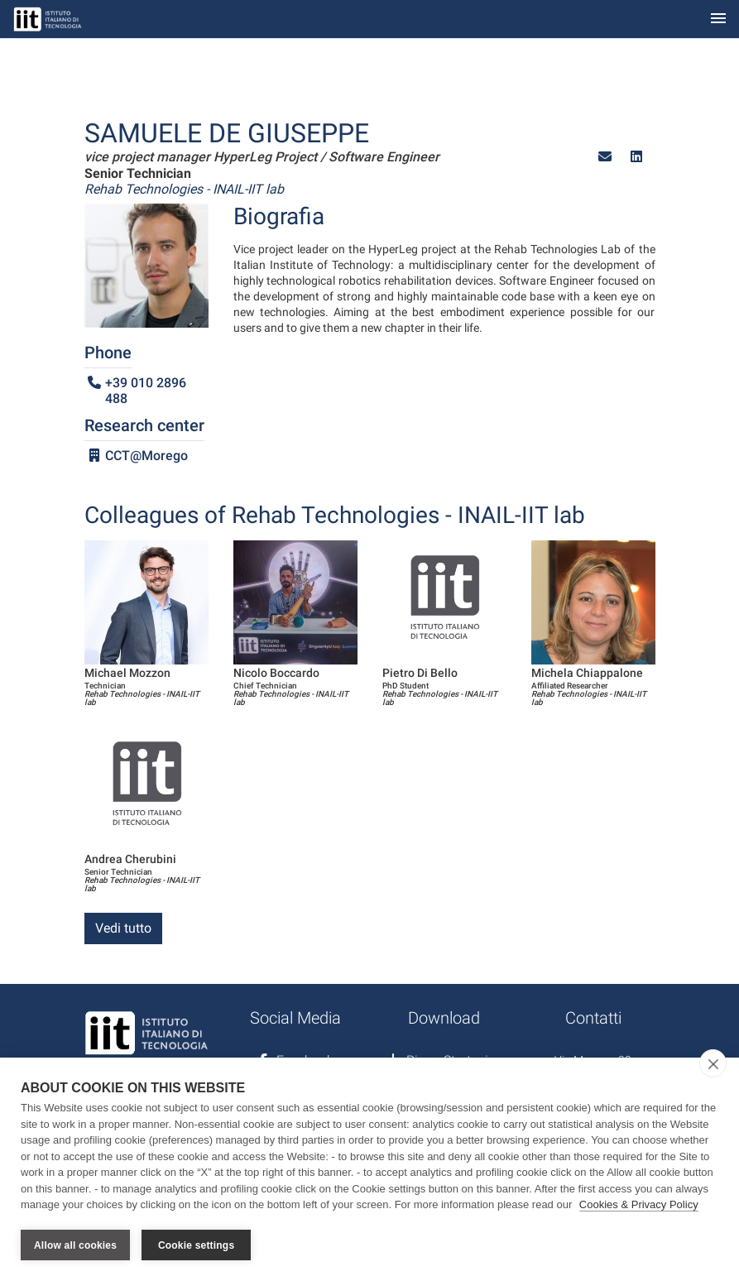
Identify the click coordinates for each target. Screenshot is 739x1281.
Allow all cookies (75, 1245)
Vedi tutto (123, 928)
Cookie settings (196, 1245)
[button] (605, 157)
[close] (713, 1064)
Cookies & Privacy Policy (638, 1205)
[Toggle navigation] (718, 19)
